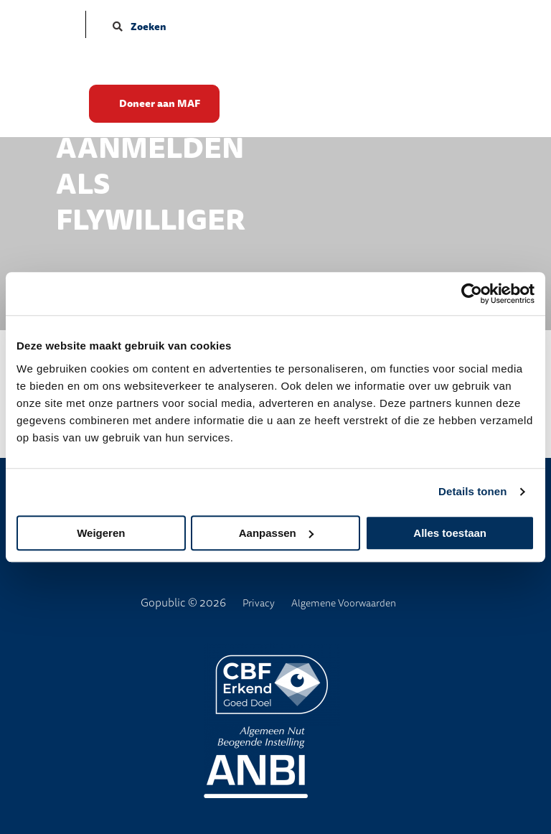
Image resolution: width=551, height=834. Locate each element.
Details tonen (472, 491)
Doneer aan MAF (167, 104)
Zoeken (139, 26)
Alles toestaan (449, 533)
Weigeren (101, 533)
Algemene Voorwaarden (343, 603)
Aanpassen (276, 533)
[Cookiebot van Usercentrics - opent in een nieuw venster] (471, 293)
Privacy (258, 603)
